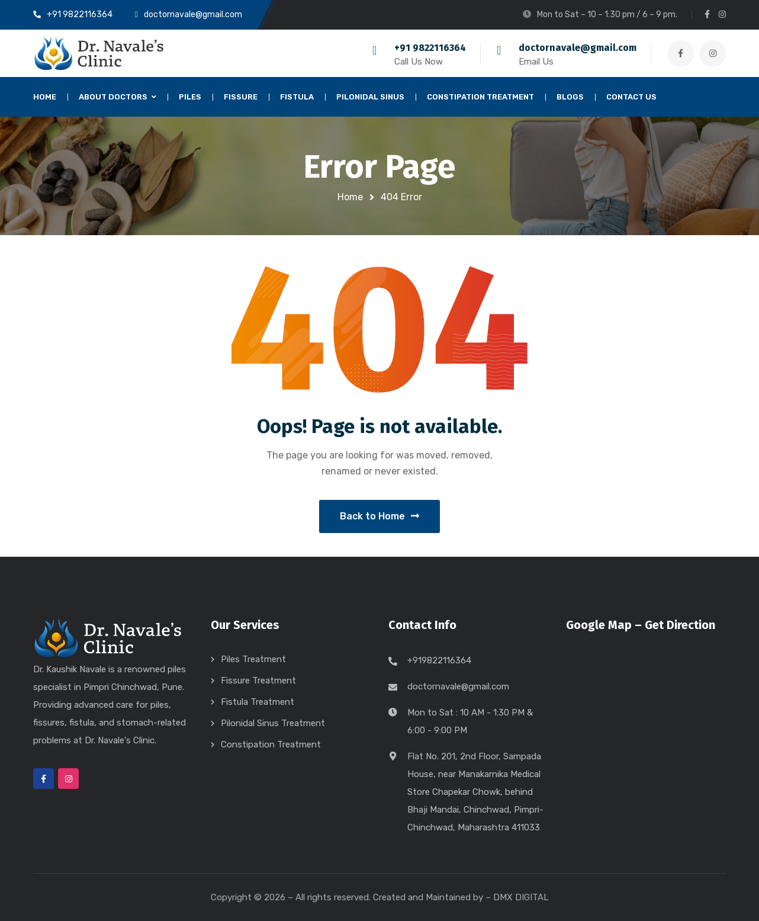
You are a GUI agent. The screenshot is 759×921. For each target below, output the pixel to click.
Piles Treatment (253, 659)
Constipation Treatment (271, 744)
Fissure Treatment (258, 680)
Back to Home (379, 516)
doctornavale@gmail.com (577, 47)
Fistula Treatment (257, 702)
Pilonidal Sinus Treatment (273, 723)
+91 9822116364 (430, 47)
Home (350, 197)
